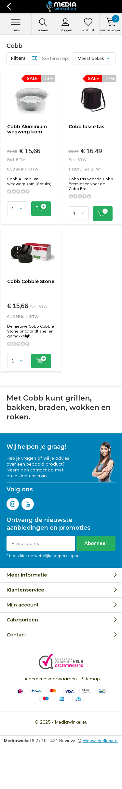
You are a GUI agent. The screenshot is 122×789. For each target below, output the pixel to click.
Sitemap (91, 679)
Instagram (13, 502)
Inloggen (65, 25)
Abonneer (96, 543)
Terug (8, 6)
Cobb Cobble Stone (30, 281)
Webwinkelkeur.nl (100, 740)
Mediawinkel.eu (71, 722)
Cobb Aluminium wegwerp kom (27, 129)
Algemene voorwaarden (50, 679)
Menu (15, 25)
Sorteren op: (55, 58)
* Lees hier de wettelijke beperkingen (42, 555)
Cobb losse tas (86, 126)
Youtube (27, 502)
